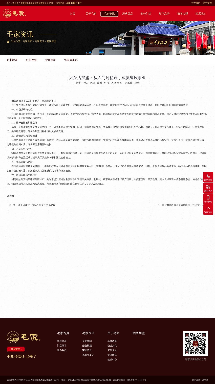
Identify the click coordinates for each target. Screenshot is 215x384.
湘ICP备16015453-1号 (136, 380)
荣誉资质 (50, 59)
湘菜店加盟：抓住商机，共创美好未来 (186, 205)
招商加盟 (182, 13)
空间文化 (112, 350)
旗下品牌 (164, 13)
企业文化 (112, 345)
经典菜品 (127, 13)
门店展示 (62, 345)
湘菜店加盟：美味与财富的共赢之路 (37, 205)
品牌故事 (112, 341)
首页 (72, 13)
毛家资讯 (109, 13)
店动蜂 (205, 380)
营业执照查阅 (119, 380)
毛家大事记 (71, 59)
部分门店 (146, 13)
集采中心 (112, 359)
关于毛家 (91, 13)
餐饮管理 (51, 41)
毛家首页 (27, 41)
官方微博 (207, 3)
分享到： (11, 196)
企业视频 (31, 59)
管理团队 (112, 355)
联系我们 (201, 13)
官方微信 (195, 3)
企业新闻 (12, 59)
